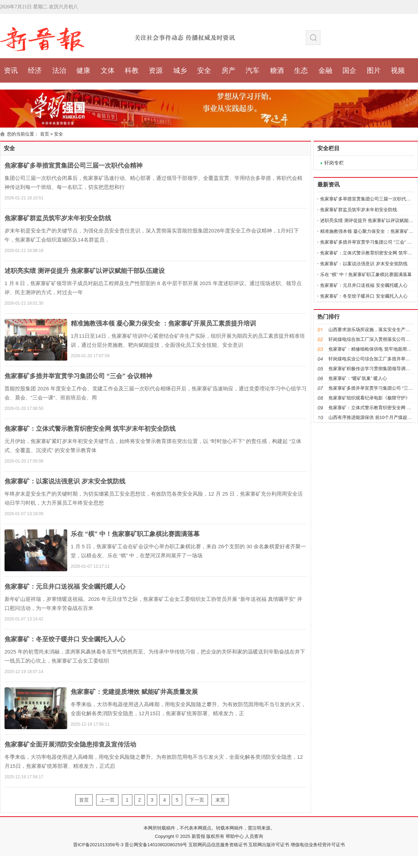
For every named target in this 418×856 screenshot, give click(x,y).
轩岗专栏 (334, 163)
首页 (44, 134)
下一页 (196, 800)
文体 (108, 70)
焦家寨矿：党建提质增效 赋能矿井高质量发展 (134, 691)
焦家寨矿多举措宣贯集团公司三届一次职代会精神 (73, 165)
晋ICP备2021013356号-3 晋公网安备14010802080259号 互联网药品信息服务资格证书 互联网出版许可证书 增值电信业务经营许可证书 (209, 844)
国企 (349, 70)
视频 (398, 70)
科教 (132, 70)
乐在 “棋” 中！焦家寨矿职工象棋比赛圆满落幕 (135, 533)
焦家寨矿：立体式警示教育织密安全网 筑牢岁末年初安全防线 (90, 428)
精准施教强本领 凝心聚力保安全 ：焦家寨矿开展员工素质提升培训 (163, 323)
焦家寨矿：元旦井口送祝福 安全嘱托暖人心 (65, 586)
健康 (83, 70)
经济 (35, 70)
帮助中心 (234, 836)
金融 (325, 70)
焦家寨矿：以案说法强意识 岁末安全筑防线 (65, 481)
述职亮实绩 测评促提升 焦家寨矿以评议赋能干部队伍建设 (85, 270)
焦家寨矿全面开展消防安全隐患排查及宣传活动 (70, 744)
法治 (59, 70)
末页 (220, 800)
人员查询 (253, 836)
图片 (374, 70)
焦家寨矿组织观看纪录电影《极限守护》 (369, 397)
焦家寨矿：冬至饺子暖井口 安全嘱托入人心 (65, 639)
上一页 (107, 800)
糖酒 (277, 70)
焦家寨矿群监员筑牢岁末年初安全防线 (58, 218)
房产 (228, 70)
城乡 (180, 70)
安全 (204, 70)
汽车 (253, 70)
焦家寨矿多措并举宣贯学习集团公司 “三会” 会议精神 (78, 376)
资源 (156, 70)
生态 (301, 70)
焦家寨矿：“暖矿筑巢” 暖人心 (357, 378)
